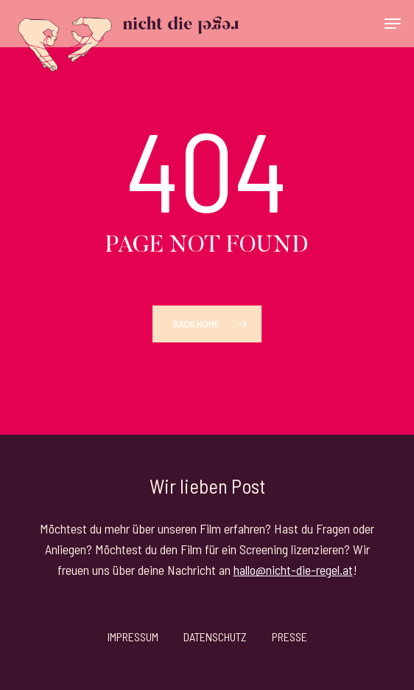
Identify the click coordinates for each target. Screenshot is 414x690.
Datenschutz (215, 636)
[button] (393, 23)
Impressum (133, 636)
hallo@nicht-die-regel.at (293, 570)
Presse (289, 636)
